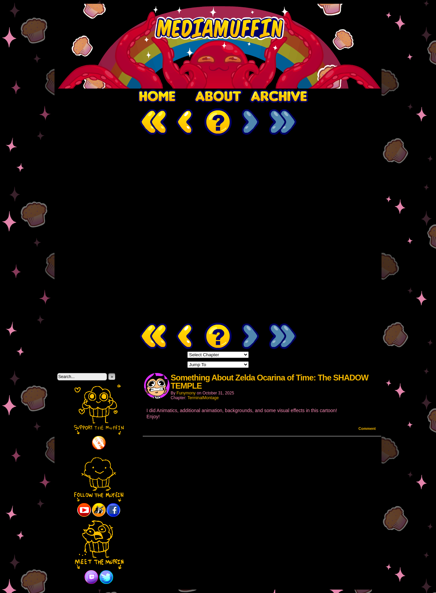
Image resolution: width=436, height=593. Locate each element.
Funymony (186, 393)
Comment (367, 428)
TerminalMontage (203, 397)
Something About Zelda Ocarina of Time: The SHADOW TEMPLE (269, 381)
